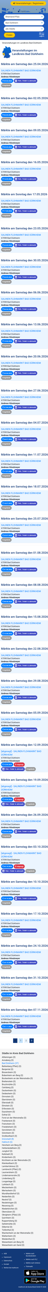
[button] (41, 35)
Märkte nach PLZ (31, 1259)
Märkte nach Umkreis (33, 1263)
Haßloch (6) (7, 1142)
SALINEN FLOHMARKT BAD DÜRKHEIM (21, 70)
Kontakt (6, 1264)
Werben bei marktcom (11, 1268)
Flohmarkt (29, 1266)
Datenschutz (8, 1261)
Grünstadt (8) (8, 1139)
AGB (5, 1253)
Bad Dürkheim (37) (10, 1063)
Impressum (7, 1257)
